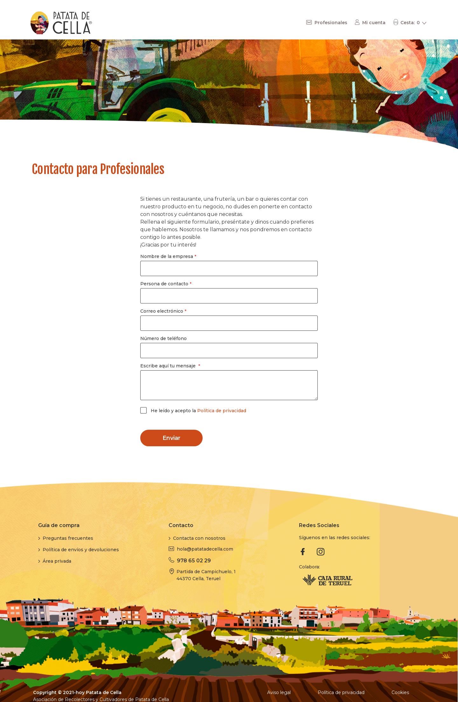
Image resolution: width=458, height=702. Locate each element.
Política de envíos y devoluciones (81, 550)
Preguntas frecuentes (68, 538)
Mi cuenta (373, 22)
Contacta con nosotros (199, 538)
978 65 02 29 (194, 561)
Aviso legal (279, 692)
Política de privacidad (221, 411)
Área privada (57, 561)
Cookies (400, 692)
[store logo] (61, 22)
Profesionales (331, 22)
